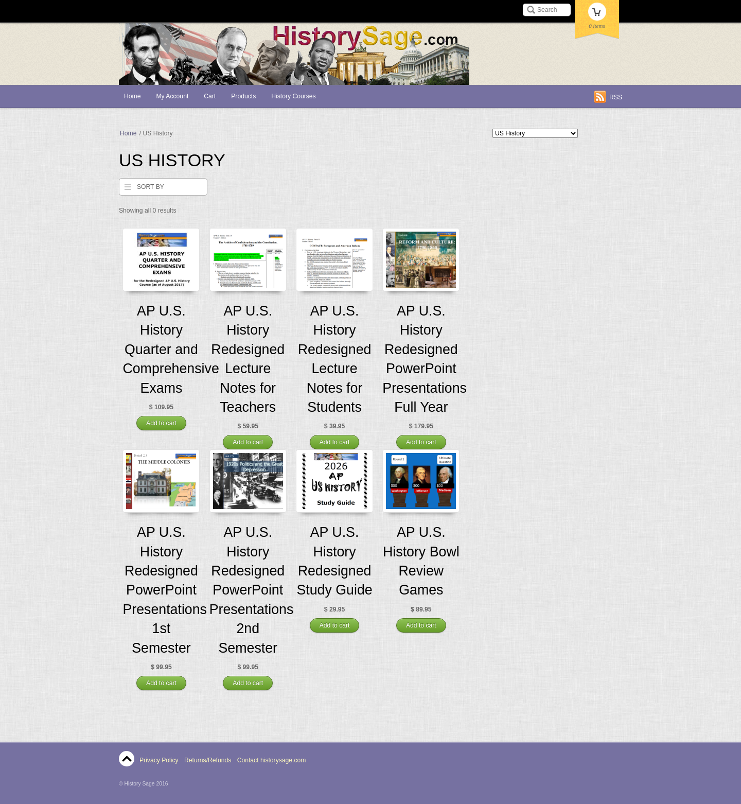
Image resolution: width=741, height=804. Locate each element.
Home (132, 96)
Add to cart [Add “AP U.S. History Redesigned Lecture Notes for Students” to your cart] (335, 442)
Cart (210, 96)
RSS (615, 97)
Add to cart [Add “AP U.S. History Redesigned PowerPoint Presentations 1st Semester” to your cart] (161, 683)
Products (243, 96)
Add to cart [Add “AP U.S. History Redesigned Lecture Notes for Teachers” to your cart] (248, 442)
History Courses (293, 96)
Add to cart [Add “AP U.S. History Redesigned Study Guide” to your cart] (335, 625)
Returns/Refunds (207, 760)
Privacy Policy (159, 760)
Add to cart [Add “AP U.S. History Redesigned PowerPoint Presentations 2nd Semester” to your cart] (248, 683)
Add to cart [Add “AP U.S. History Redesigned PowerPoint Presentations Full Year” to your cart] (421, 442)
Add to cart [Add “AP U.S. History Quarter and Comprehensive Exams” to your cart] (161, 423)
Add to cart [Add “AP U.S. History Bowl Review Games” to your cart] (421, 625)
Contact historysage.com (271, 760)
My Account (172, 96)
